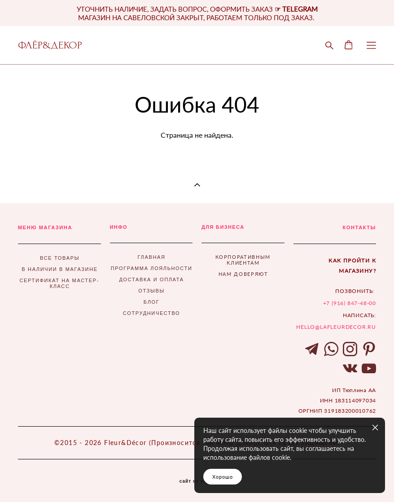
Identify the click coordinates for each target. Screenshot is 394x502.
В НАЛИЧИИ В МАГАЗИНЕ (59, 269)
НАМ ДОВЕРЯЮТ (243, 274)
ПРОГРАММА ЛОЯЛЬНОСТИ (152, 268)
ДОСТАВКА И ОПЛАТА (151, 279)
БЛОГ (152, 302)
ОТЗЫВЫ (151, 290)
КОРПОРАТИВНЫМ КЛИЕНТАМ (243, 260)
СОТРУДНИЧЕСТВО (151, 313)
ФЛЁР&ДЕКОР (50, 45)
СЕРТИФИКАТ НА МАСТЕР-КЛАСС (59, 283)
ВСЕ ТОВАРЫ (59, 258)
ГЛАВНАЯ (152, 257)
